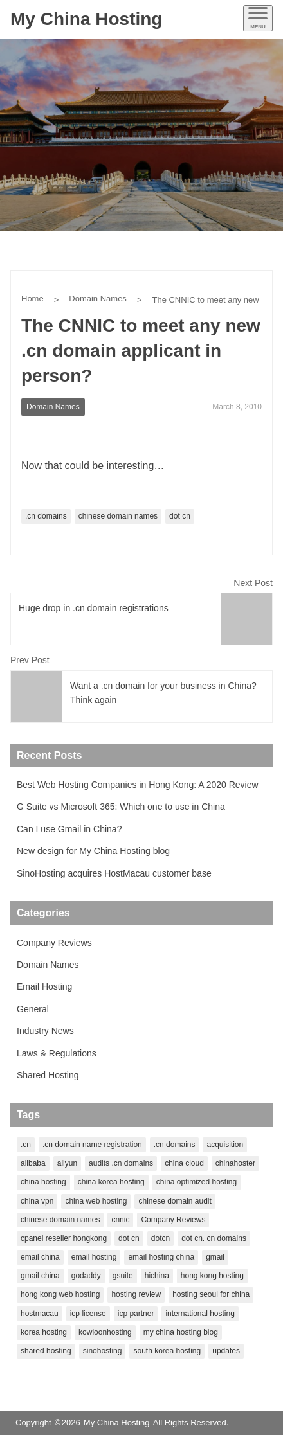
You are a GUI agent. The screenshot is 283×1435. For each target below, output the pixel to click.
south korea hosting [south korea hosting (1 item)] (167, 1350)
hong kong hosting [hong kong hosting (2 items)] (212, 1275)
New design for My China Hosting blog (93, 851)
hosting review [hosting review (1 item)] (136, 1294)
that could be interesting (99, 465)
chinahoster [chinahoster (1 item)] (235, 1163)
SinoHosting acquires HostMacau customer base (114, 873)
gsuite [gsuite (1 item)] (123, 1275)
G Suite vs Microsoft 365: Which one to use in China (121, 806)
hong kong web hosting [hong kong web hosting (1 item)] (60, 1294)
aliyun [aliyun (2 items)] (67, 1163)
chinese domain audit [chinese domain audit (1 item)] (174, 1201)
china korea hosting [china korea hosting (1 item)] (111, 1181)
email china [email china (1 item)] (40, 1256)
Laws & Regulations (56, 1053)
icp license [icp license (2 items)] (88, 1313)
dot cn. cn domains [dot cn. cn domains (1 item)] (213, 1238)
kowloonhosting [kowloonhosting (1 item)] (105, 1332)
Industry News (45, 1031)
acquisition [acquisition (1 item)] (224, 1144)
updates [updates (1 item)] (226, 1350)
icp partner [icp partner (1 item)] (136, 1313)
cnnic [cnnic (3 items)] (120, 1219)
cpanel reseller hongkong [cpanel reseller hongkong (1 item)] (64, 1238)
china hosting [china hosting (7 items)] (43, 1181)
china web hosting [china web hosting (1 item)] (96, 1201)
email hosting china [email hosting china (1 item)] (161, 1256)
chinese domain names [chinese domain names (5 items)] (60, 1219)
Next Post (253, 583)
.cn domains (46, 516)
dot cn (179, 516)
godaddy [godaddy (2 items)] (86, 1275)
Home (32, 298)
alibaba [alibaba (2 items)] (33, 1163)
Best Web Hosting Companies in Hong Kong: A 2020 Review (138, 785)
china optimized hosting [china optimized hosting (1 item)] (196, 1181)
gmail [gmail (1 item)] (215, 1256)
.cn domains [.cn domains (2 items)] (175, 1144)
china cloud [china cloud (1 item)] (184, 1163)
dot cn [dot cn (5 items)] (129, 1238)
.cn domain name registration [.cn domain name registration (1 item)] (92, 1144)
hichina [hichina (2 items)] (157, 1275)
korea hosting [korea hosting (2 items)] (44, 1332)
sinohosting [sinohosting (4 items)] (102, 1350)
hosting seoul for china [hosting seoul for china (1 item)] (211, 1294)
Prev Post (30, 660)
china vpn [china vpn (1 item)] (37, 1201)
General (33, 1009)
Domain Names (98, 298)
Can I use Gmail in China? (69, 829)
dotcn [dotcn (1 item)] (160, 1238)
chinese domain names (118, 516)
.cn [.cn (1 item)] (26, 1144)
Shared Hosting (48, 1075)
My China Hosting (86, 19)
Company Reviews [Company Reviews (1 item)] (173, 1219)
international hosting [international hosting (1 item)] (199, 1313)
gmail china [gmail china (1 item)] (40, 1275)
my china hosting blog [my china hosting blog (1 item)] (180, 1332)
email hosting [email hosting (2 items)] (94, 1256)
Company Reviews (54, 943)
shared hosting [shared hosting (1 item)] (46, 1350)
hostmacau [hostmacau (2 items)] (40, 1313)
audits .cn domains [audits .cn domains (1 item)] (121, 1163)
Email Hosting (44, 986)
